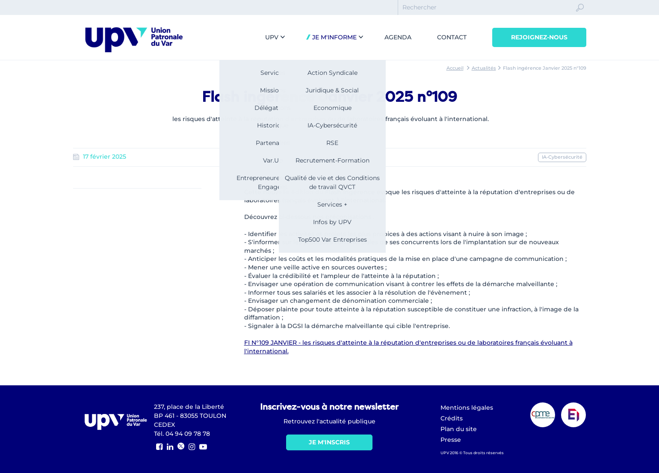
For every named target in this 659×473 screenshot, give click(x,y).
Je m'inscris (329, 442)
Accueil (455, 68)
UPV (271, 37)
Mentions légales (466, 407)
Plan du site (458, 429)
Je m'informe (333, 37)
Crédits (451, 418)
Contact (452, 37)
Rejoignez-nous (539, 37)
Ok (579, 15)
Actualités (484, 68)
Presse (450, 439)
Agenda (397, 37)
